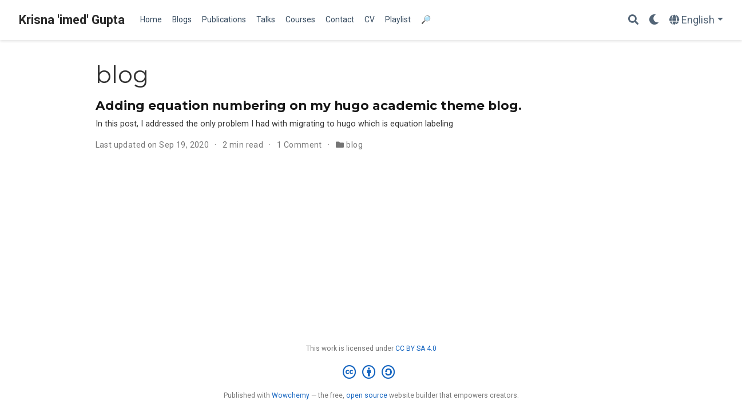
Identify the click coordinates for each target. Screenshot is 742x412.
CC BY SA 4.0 (416, 348)
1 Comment (299, 144)
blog (354, 144)
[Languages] (696, 20)
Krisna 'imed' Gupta (72, 20)
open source (366, 395)
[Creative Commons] (371, 372)
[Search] (633, 20)
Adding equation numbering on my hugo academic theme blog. (309, 105)
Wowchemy (291, 395)
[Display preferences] (654, 20)
